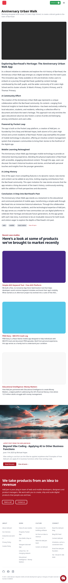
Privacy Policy (6, 542)
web (4, 225)
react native (22, 225)
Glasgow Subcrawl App (25, 546)
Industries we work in (8, 537)
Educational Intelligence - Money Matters (25, 559)
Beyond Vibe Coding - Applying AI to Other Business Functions (33, 448)
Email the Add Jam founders (58, 550)
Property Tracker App (24, 533)
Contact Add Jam (57, 538)
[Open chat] (63, 578)
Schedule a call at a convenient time (58, 543)
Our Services (6, 532)
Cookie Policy (6, 546)
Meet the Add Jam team (41, 542)
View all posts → (23, 464)
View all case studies (25, 528)
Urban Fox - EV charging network (24, 552)
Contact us (55, 3)
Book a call (7, 502)
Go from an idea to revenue (42, 535)
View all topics (33, 225)
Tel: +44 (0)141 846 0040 (58, 556)
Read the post (9, 464)
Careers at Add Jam (42, 547)
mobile (12, 225)
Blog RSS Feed (56, 534)
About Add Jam (7, 528)
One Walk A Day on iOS (25, 539)
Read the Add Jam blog (58, 529)
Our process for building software (41, 529)
